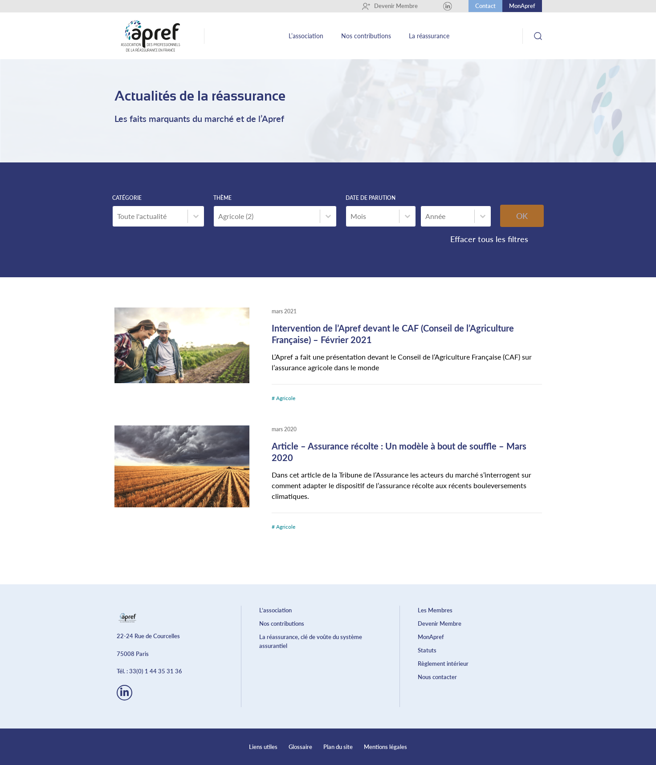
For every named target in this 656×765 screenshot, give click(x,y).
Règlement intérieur (443, 663)
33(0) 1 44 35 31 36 (155, 671)
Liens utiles (263, 746)
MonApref (522, 5)
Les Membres (435, 610)
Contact (485, 5)
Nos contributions (366, 36)
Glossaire (300, 746)
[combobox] (150, 216)
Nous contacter (437, 676)
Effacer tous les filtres (489, 239)
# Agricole (283, 398)
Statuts (427, 650)
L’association (306, 36)
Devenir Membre (390, 6)
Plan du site (338, 746)
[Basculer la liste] (196, 216)
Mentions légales (385, 746)
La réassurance (429, 36)
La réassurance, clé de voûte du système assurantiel (310, 641)
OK (522, 216)
